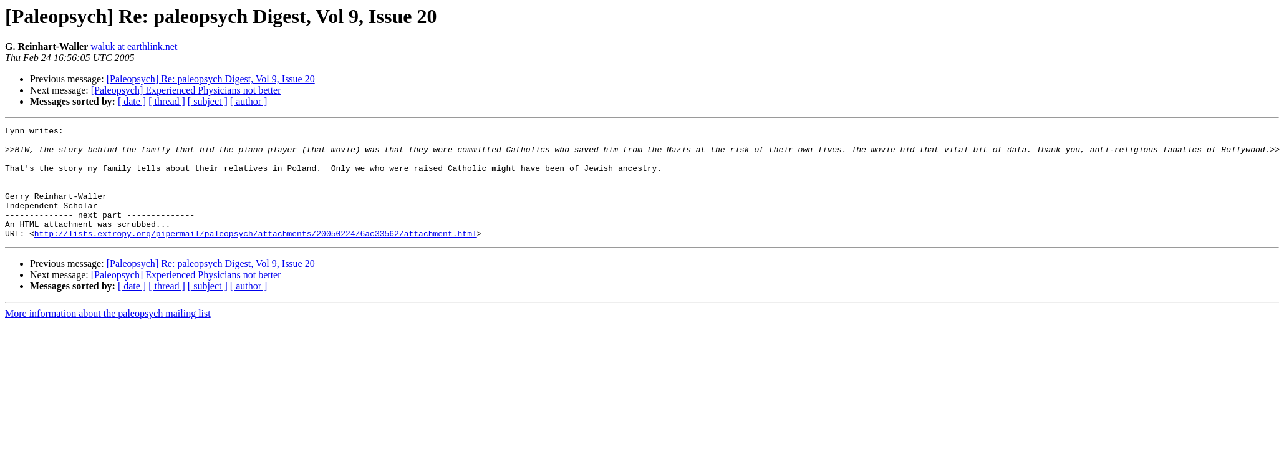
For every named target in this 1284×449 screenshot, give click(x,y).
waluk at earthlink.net (133, 46)
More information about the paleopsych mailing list (108, 336)
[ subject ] (208, 101)
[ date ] (132, 101)
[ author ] (249, 101)
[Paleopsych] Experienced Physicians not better (186, 90)
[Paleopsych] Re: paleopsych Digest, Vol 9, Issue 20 (211, 79)
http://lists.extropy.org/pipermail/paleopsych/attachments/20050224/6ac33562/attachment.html (255, 255)
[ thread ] (166, 101)
